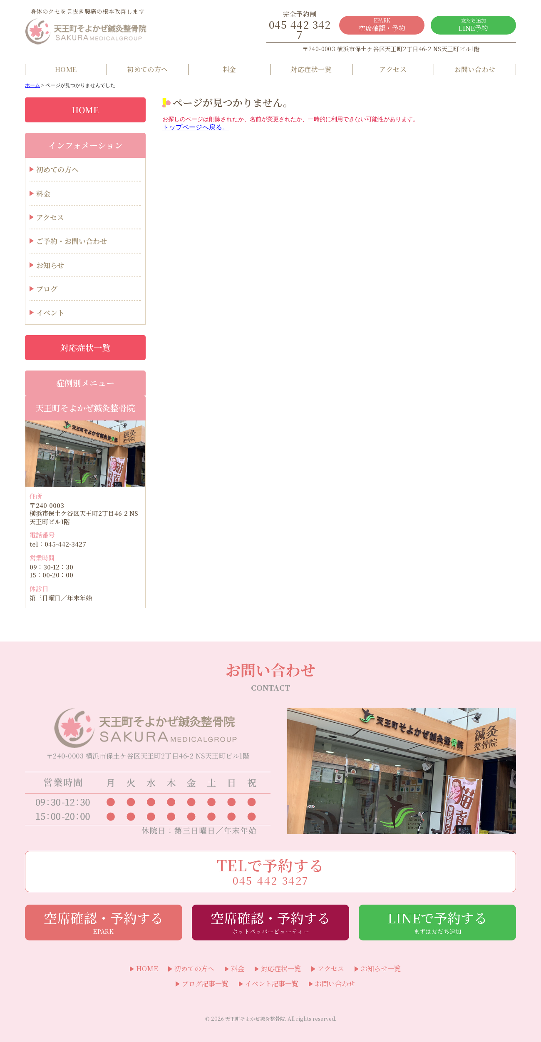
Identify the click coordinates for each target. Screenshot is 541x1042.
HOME (66, 69)
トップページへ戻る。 (195, 127)
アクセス (393, 69)
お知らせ (50, 265)
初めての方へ (147, 69)
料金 (229, 69)
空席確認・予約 (381, 25)
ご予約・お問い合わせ (71, 240)
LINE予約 (473, 25)
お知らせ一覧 (381, 968)
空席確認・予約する (103, 921)
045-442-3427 (299, 25)
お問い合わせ (475, 69)
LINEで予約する (437, 921)
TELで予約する (270, 871)
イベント (50, 312)
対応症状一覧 (311, 69)
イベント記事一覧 (271, 983)
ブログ (46, 288)
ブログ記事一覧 (205, 983)
